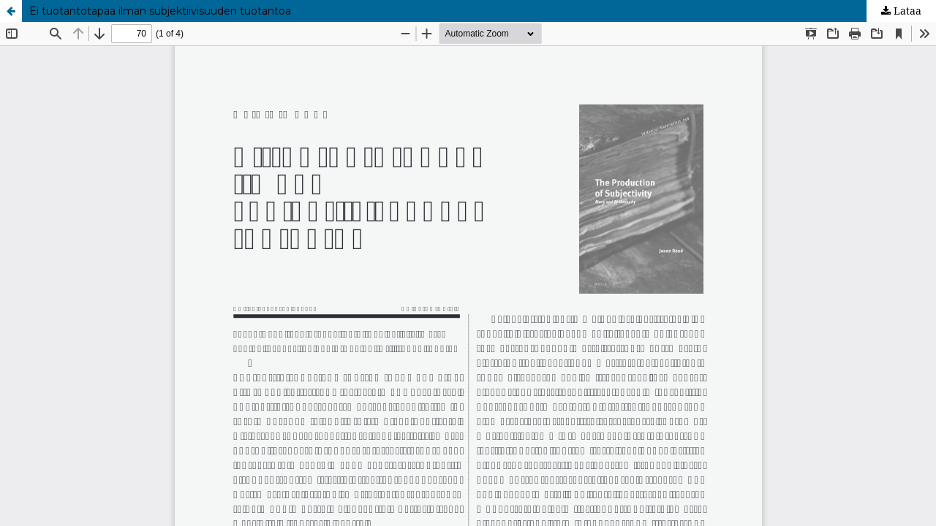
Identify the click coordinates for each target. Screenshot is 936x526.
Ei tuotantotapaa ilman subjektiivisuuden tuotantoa (160, 11)
